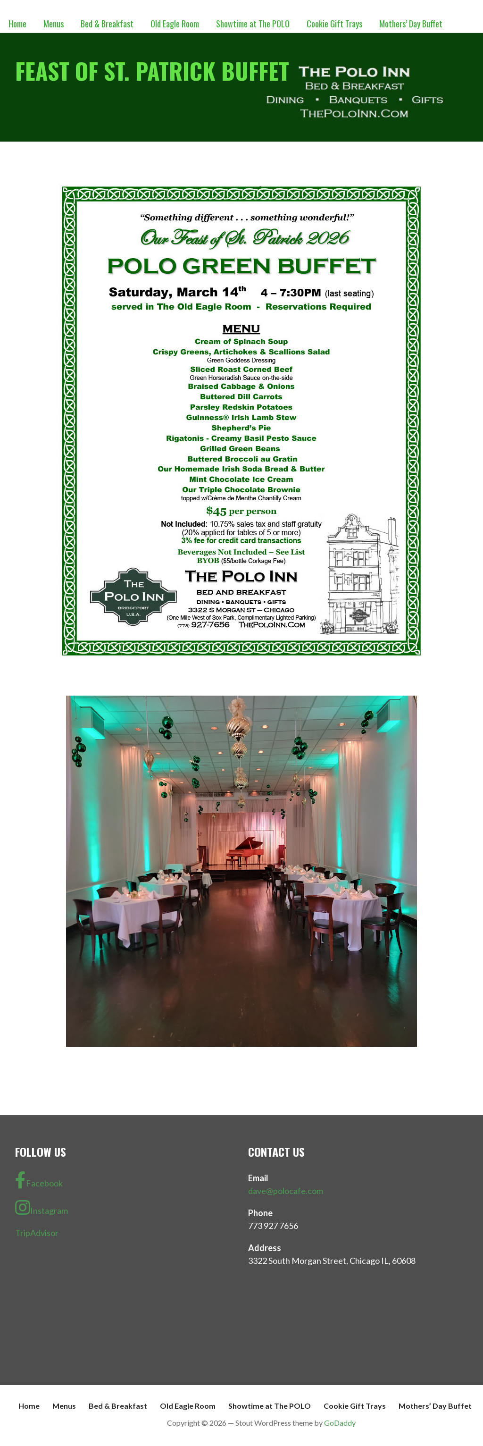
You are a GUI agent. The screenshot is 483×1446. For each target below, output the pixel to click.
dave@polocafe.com (285, 1190)
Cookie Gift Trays (334, 23)
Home (17, 23)
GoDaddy (340, 1422)
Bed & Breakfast (107, 23)
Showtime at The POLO (253, 23)
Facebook (39, 1180)
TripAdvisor (36, 1232)
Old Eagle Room (174, 23)
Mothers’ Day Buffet (410, 23)
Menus (53, 23)
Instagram (41, 1207)
